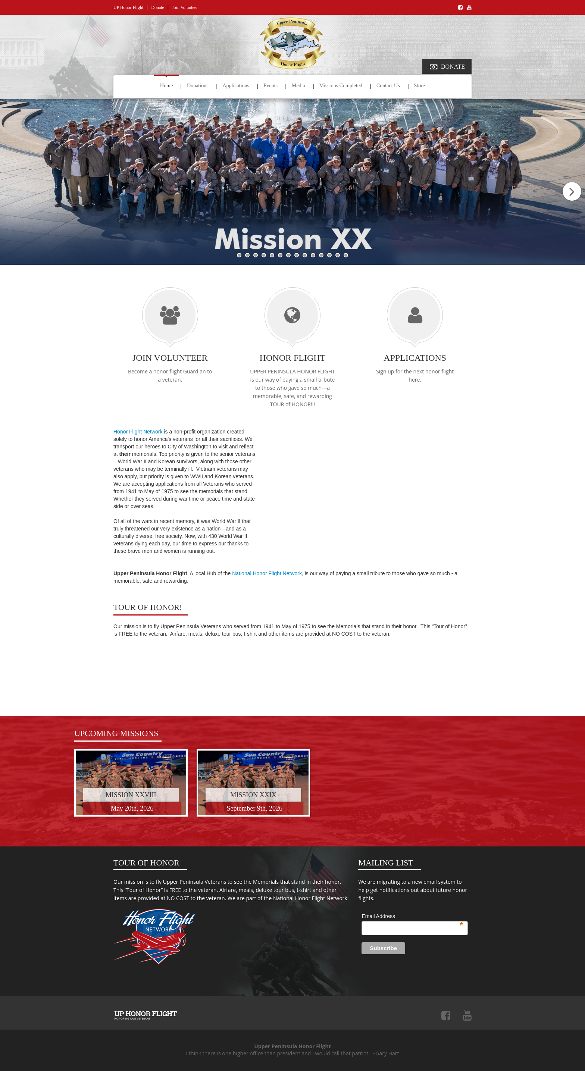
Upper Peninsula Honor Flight (145, 1015)
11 (321, 255)
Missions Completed (341, 85)
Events (270, 85)
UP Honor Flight (128, 7)
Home (166, 85)
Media (298, 85)
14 (346, 255)
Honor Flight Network (138, 432)
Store (419, 85)
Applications (236, 85)
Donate (157, 7)
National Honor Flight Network (267, 573)
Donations (198, 85)
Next (572, 191)
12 (329, 255)
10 (313, 255)
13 (337, 255)
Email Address (412, 916)
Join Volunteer (185, 7)
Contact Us (388, 85)
